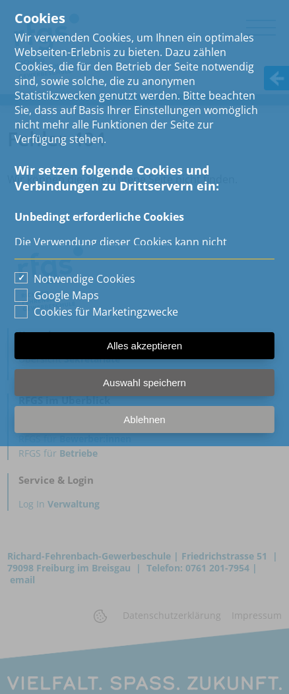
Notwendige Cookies (84, 279)
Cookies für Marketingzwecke (106, 311)
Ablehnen (144, 419)
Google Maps (66, 295)
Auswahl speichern (144, 382)
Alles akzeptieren (144, 345)
